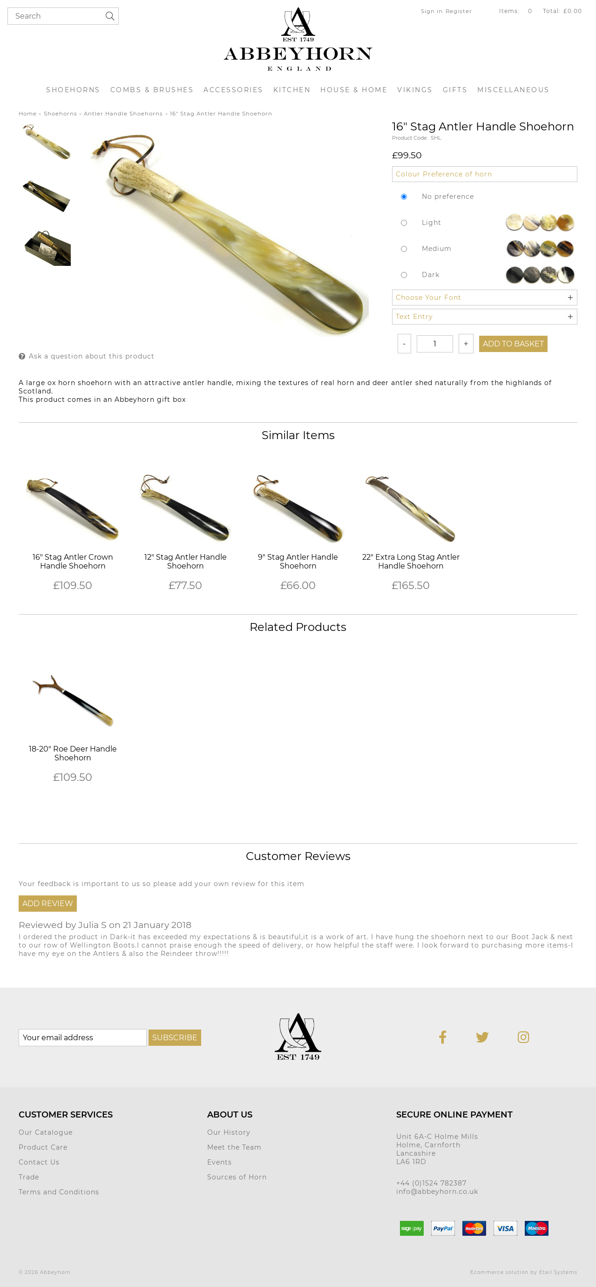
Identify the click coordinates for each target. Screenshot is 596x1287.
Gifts (455, 90)
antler (194, 383)
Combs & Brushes (152, 90)
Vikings (415, 90)
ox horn (61, 383)
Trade (29, 1177)
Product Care (43, 1147)
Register (459, 11)
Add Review (47, 903)
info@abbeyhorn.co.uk (437, 1191)
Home (28, 113)
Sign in (432, 11)
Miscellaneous (513, 90)
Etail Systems (558, 1272)
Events (219, 1162)
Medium (437, 248)
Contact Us (39, 1162)
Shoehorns (73, 90)
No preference (448, 196)
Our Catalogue (46, 1132)
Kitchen (292, 90)
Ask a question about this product (92, 356)
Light (431, 222)
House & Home (353, 90)
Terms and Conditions (59, 1192)
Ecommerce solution (499, 1272)
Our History (229, 1132)
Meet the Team (234, 1147)
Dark (431, 275)
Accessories (233, 90)
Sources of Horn (237, 1177)
